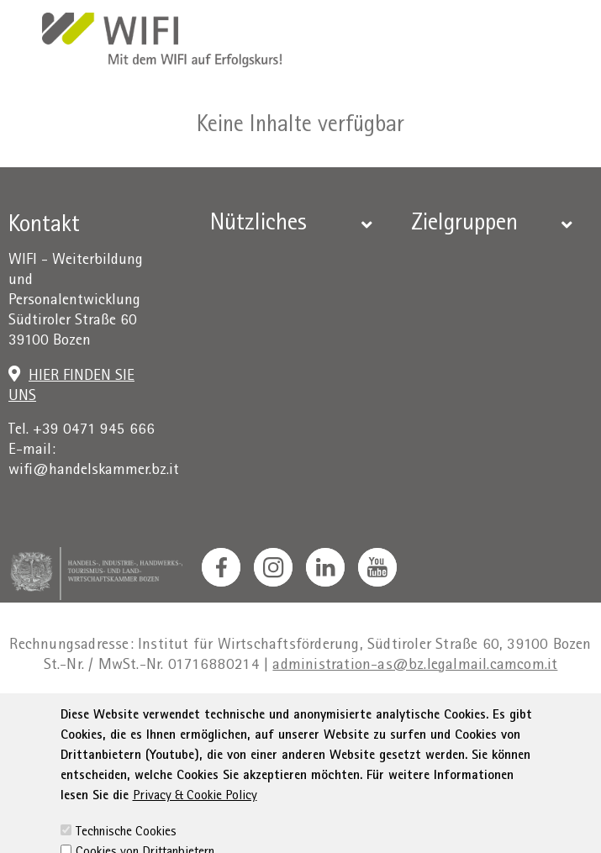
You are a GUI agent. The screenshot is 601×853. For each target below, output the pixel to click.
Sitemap (523, 714)
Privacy (215, 714)
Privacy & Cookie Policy (195, 838)
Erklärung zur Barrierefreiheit (388, 714)
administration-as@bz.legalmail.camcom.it (414, 666)
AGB (267, 714)
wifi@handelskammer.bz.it (93, 471)
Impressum (143, 714)
